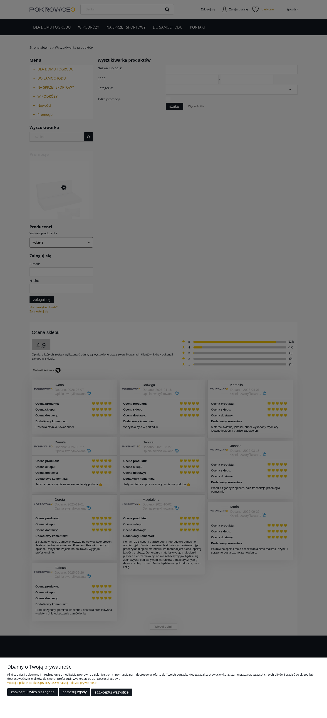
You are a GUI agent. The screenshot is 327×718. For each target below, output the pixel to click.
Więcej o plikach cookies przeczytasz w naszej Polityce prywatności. (52, 683)
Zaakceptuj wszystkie (112, 692)
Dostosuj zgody (74, 692)
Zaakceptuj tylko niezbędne (32, 692)
